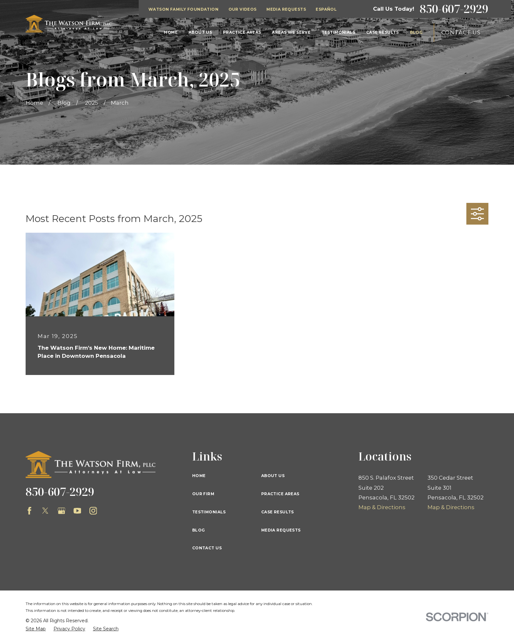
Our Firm (203, 494)
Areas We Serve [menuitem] (291, 32)
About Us (273, 475)
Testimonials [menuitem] (338, 32)
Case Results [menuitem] (382, 32)
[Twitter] (45, 511)
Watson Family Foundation (183, 9)
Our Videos (242, 9)
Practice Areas (280, 494)
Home (199, 475)
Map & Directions (381, 507)
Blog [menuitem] (416, 32)
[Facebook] (29, 511)
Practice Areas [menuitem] (242, 32)
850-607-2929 (454, 9)
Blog (198, 530)
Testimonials (209, 512)
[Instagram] (93, 511)
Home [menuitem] (171, 32)
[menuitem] (36, 629)
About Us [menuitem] (200, 32)
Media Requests (286, 9)
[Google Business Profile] (61, 511)
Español (326, 9)
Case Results (277, 512)
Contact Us (461, 32)
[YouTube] (77, 511)
